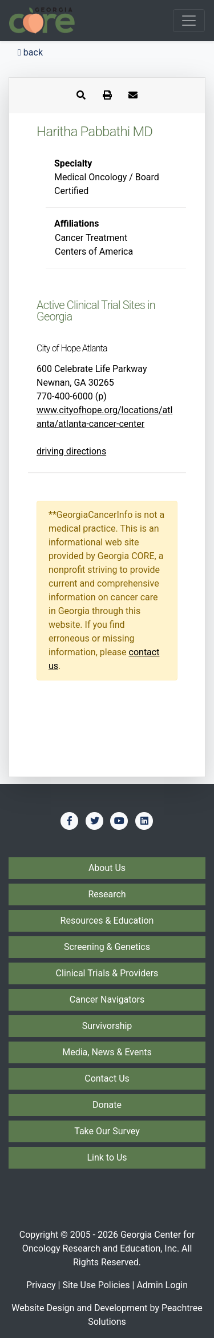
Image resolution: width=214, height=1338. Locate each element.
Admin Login (162, 1285)
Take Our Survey (106, 1131)
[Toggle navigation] (189, 20)
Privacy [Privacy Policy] (41, 1285)
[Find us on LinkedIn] (144, 820)
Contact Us (107, 1078)
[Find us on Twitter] (94, 820)
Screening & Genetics (107, 946)
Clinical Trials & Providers (107, 973)
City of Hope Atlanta (72, 348)
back (30, 52)
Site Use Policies (96, 1285)
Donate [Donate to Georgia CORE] (107, 1104)
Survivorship (107, 1025)
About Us (107, 867)
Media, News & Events (107, 1052)
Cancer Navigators (107, 999)
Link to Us (107, 1157)
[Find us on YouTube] (119, 820)
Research (107, 894)
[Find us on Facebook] (69, 820)
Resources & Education (107, 920)
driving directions (71, 451)
